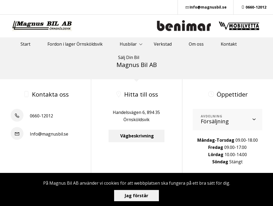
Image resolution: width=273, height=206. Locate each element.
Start (25, 44)
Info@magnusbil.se (205, 7)
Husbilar (128, 44)
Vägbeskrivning (136, 136)
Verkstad (163, 44)
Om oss (196, 44)
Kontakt (229, 44)
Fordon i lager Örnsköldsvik (75, 44)
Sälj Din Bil (128, 57)
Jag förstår (136, 196)
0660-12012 (253, 7)
